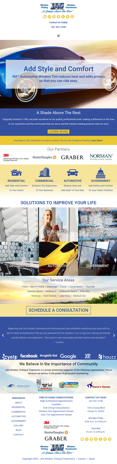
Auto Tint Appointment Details (56, 414)
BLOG (18, 430)
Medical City (79, 295)
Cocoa (63, 286)
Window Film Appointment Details (56, 411)
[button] (58, 36)
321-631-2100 (58, 27)
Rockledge (52, 286)
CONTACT (18, 434)
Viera (25, 286)
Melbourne (51, 291)
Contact (82, 458)
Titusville (90, 286)
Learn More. (97, 140)
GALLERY (18, 425)
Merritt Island (37, 286)
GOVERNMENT (100, 180)
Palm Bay (85, 291)
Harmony (36, 295)
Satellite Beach (35, 291)
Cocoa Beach (76, 286)
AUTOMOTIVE (72, 180)
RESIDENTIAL (16, 180)
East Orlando (50, 295)
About (92, 458)
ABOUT (18, 402)
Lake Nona (64, 295)
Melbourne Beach (68, 291)
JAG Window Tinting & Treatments (57, 458)
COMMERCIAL (44, 180)
